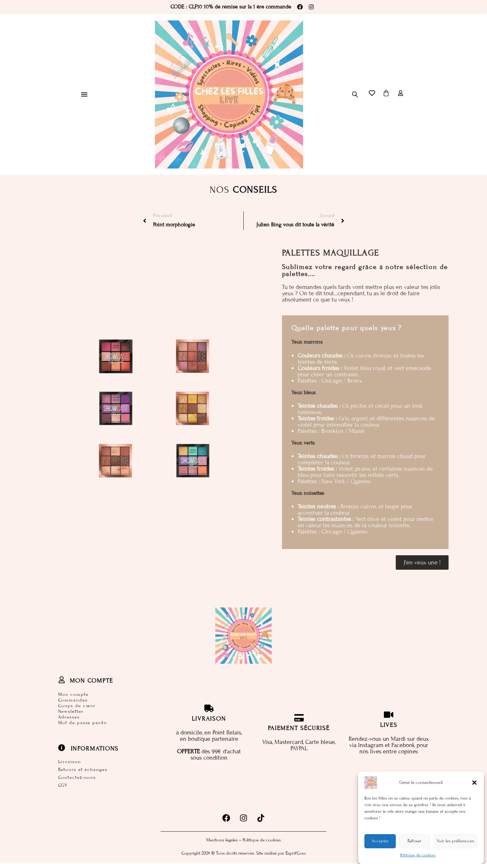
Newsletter (71, 711)
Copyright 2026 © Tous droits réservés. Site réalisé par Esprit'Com (243, 854)
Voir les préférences (455, 842)
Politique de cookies (417, 856)
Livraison (69, 762)
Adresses (69, 716)
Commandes (73, 699)
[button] (474, 783)
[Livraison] (209, 709)
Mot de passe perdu (82, 722)
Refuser (414, 842)
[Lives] (388, 715)
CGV (63, 786)
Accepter (380, 842)
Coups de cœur (77, 705)
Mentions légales (222, 841)
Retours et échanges (83, 770)
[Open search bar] (355, 94)
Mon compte (73, 694)
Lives (389, 725)
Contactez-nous (77, 778)
